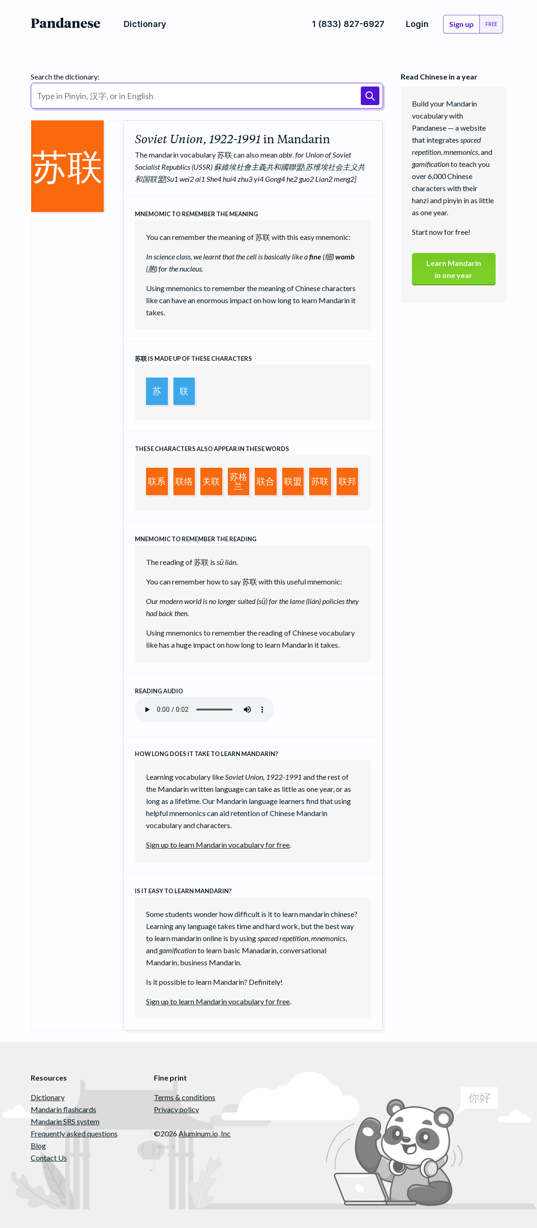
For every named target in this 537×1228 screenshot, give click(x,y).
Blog (38, 1145)
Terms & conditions (184, 1097)
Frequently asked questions (74, 1133)
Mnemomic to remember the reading (196, 539)
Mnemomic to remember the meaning (196, 214)
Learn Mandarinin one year (453, 269)
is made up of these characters (193, 358)
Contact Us (49, 1157)
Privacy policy (176, 1109)
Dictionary (48, 1097)
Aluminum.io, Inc (205, 1133)
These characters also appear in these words (212, 448)
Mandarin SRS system (65, 1121)
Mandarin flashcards (63, 1109)
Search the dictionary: (65, 76)
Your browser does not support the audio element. (204, 709)
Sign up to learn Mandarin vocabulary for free (218, 844)
